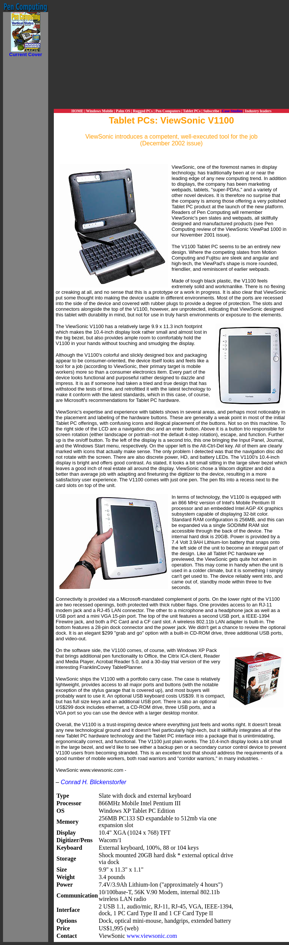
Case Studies (232, 111)
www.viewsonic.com (151, 936)
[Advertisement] (25, 170)
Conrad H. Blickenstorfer (93, 782)
